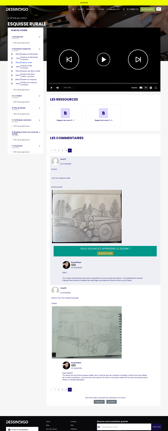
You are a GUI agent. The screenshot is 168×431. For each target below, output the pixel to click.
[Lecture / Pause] (104, 59)
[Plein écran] (155, 87)
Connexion (99, 370)
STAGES (101, 9)
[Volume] (57, 87)
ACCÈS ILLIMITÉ (147, 9)
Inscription (111, 370)
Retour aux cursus (17, 18)
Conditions (113, 417)
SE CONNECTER (130, 9)
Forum (48, 405)
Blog (47, 409)
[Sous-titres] (140, 87)
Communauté (113, 9)
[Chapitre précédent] (66, 59)
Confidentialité (102, 417)
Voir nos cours (105, 237)
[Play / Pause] (51, 87)
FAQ (72, 409)
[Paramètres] (150, 87)
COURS (80, 9)
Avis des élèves (51, 412)
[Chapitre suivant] (141, 59)
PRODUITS (91, 9)
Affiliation (74, 412)
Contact (73, 405)
